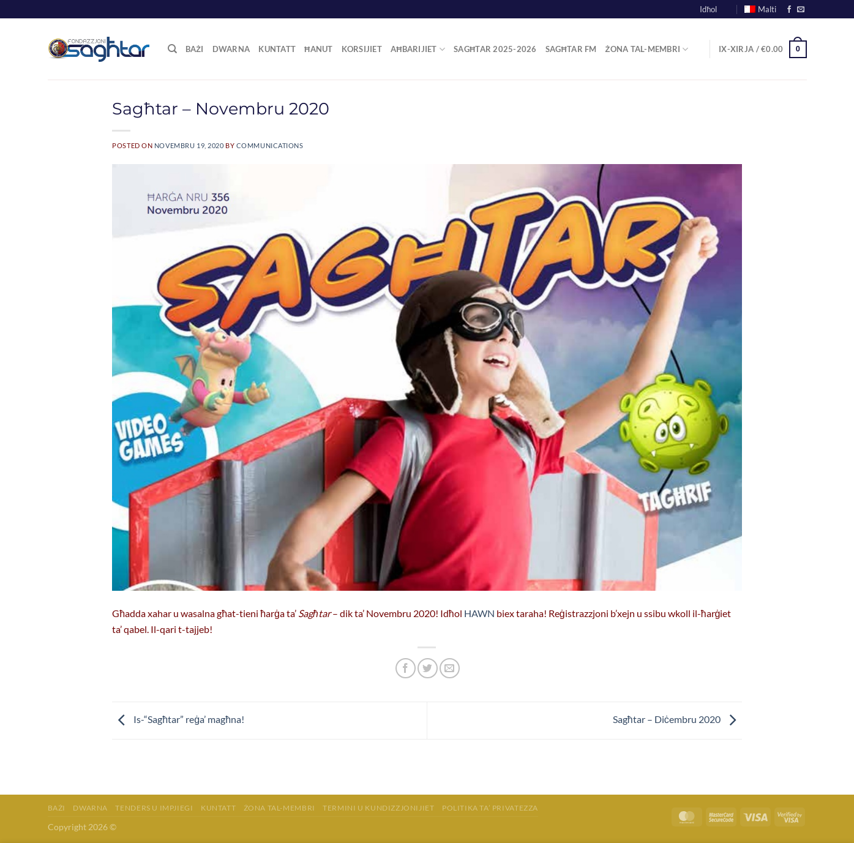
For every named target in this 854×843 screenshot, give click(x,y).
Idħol (708, 9)
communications (270, 145)
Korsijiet (362, 49)
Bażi (194, 49)
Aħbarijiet (418, 49)
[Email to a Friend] (450, 668)
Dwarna (231, 49)
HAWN (479, 613)
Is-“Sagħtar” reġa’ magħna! (178, 719)
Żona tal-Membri (647, 49)
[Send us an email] (800, 10)
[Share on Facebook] (405, 668)
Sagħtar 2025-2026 (495, 49)
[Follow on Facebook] (789, 10)
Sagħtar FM (571, 49)
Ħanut (318, 49)
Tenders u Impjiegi (154, 807)
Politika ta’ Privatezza (490, 807)
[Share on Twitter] (428, 668)
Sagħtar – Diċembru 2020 (677, 719)
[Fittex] (172, 49)
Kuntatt (277, 49)
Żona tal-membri (279, 807)
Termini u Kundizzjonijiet (378, 807)
